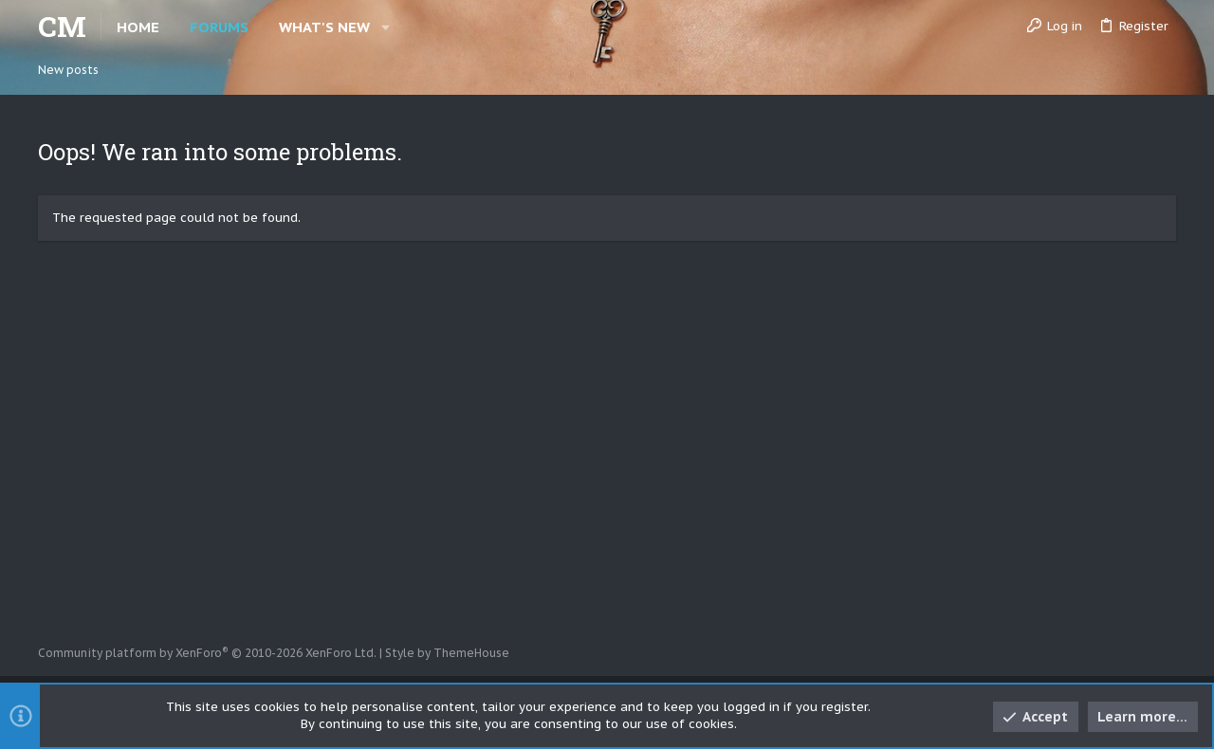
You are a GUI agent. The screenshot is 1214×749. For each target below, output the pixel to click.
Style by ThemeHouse (447, 653)
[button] (385, 27)
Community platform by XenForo (207, 653)
